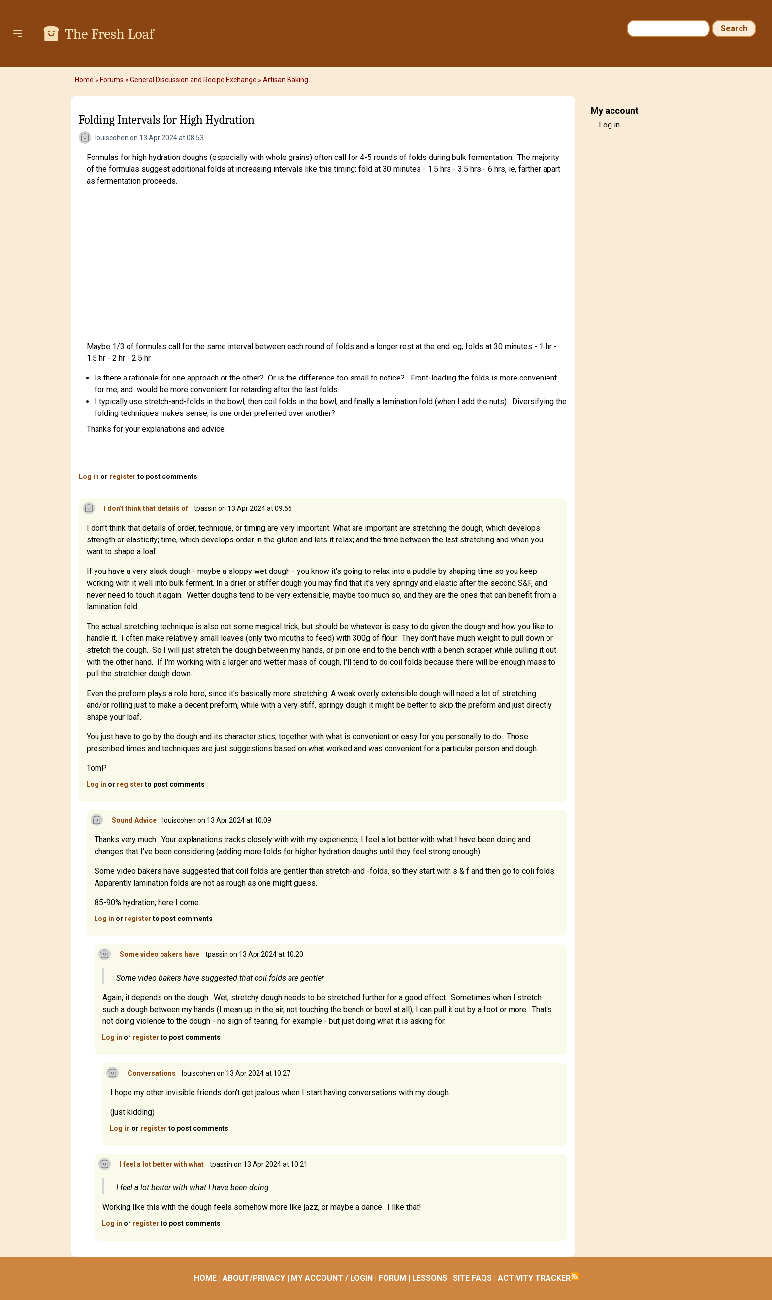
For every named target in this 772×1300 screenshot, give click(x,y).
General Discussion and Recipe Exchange (193, 80)
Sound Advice (134, 820)
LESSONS (429, 1278)
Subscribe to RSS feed (575, 1276)
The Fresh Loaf (109, 34)
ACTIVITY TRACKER (534, 1278)
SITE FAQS (472, 1278)
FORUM (392, 1278)
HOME (205, 1278)
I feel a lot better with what (162, 1164)
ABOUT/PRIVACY (254, 1278)
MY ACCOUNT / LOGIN (332, 1278)
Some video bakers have (159, 954)
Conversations (152, 1073)
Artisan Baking (285, 80)
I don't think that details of (146, 508)
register (122, 476)
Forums (112, 80)
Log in (89, 476)
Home (84, 80)
